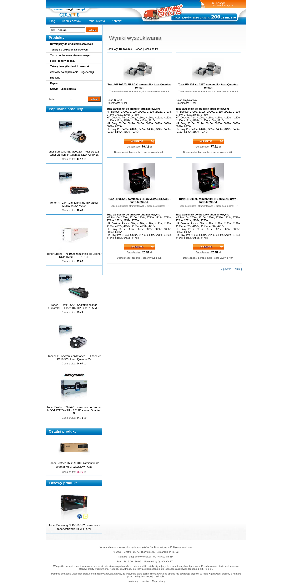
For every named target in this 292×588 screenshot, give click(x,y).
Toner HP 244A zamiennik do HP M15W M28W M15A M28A (74, 204)
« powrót (226, 269)
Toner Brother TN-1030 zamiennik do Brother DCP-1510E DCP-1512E (74, 255)
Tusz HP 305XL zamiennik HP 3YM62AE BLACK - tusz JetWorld (139, 200)
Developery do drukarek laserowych (71, 44)
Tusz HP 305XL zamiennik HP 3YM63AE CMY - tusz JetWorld (208, 200)
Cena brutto (151, 49)
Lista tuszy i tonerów (138, 581)
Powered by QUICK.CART (158, 561)
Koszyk (220, 3)
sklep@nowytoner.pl (140, 556)
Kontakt (117, 21)
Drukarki (55, 77)
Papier (54, 83)
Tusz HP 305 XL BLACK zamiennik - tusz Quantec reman (139, 86)
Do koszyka (137, 141)
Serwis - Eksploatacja (63, 88)
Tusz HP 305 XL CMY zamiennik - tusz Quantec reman (208, 86)
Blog (52, 21)
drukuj (238, 269)
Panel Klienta (96, 21)
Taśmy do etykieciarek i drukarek (69, 66)
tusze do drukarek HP (158, 91)
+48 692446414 (165, 556)
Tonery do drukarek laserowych (69, 49)
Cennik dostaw (71, 21)
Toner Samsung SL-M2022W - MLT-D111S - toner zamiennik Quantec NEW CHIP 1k (74, 153)
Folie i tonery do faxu (62, 60)
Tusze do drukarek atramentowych (70, 55)
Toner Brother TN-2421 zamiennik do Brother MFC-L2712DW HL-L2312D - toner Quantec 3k (74, 410)
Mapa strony (158, 581)
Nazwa (138, 49)
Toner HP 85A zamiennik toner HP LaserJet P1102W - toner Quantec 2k (74, 357)
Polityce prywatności (181, 547)
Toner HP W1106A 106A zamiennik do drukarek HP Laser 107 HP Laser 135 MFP (74, 306)
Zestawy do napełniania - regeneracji (72, 72)
